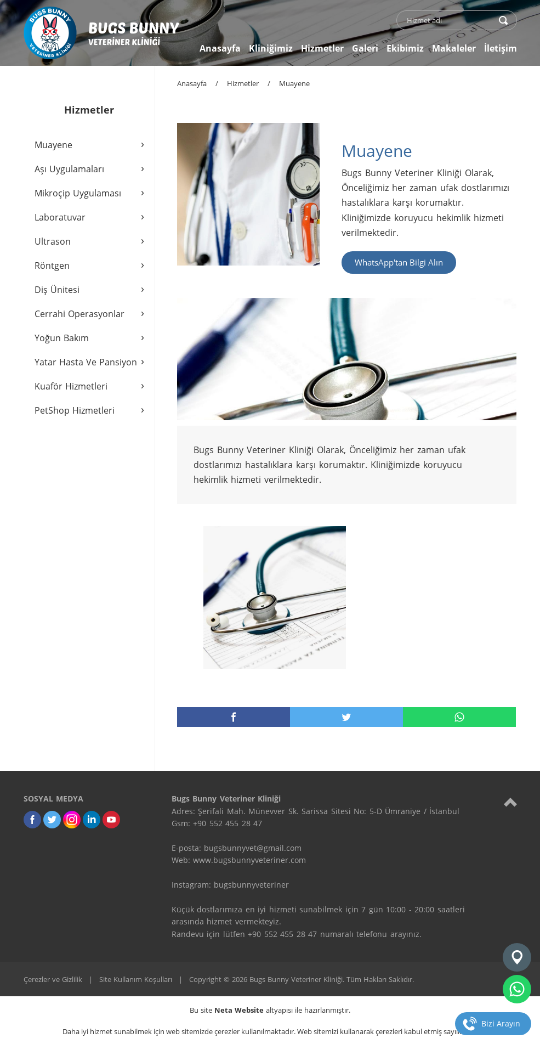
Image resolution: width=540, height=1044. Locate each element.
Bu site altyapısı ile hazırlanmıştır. (270, 1010)
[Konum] (517, 957)
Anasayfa (220, 48)
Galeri (365, 48)
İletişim (500, 48)
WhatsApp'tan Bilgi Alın (399, 262)
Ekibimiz (405, 48)
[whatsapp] (517, 989)
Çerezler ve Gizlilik (53, 979)
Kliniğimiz (271, 48)
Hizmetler (322, 48)
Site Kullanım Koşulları (135, 979)
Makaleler (454, 48)
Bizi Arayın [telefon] (500, 1023)
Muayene (294, 83)
